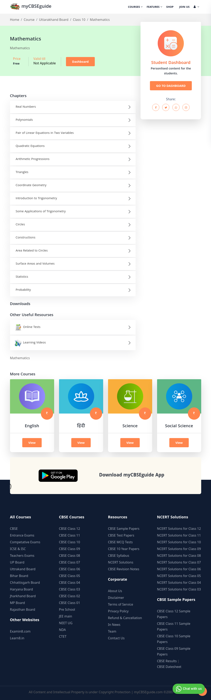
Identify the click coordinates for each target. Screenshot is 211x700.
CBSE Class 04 (69, 582)
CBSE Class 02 (69, 596)
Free (16, 63)
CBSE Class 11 (69, 535)
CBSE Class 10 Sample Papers (173, 639)
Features (154, 7)
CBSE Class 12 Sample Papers (173, 614)
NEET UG (66, 623)
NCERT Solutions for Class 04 (179, 582)
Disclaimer (116, 597)
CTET (63, 636)
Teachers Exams (22, 555)
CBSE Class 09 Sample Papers (173, 651)
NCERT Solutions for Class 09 (179, 549)
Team (112, 631)
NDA (62, 629)
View (32, 443)
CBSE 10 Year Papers (124, 549)
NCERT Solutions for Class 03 (179, 589)
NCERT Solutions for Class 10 (179, 542)
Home (14, 19)
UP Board (17, 562)
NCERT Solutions (120, 562)
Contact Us (116, 638)
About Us (115, 591)
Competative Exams (25, 542)
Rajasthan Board (22, 609)
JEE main (65, 616)
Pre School (67, 609)
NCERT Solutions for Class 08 (179, 555)
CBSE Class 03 (69, 589)
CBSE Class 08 (69, 555)
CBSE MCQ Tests (120, 542)
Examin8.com (20, 631)
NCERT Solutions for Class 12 (179, 528)
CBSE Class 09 (69, 549)
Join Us (184, 7)
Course (29, 19)
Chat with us (188, 689)
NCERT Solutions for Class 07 (179, 562)
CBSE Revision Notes (123, 569)
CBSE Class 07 (69, 562)
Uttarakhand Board (53, 19)
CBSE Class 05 (69, 576)
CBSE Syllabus (118, 555)
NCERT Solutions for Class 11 (179, 535)
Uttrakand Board (23, 569)
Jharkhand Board (23, 596)
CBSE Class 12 (69, 528)
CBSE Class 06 (69, 569)
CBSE (14, 528)
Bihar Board (19, 576)
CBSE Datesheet (169, 666)
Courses (135, 7)
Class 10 (79, 19)
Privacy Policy (118, 611)
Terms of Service (120, 604)
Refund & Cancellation (125, 618)
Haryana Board (21, 589)
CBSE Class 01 (69, 602)
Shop (170, 7)
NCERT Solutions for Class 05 (179, 576)
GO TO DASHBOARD (170, 86)
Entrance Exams (22, 535)
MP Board (17, 602)
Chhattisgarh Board (25, 582)
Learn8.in (17, 638)
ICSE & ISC (18, 549)
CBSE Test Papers (121, 535)
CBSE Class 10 (69, 542)
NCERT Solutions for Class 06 (179, 569)
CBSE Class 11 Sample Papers (173, 626)
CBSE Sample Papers (124, 528)
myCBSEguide (30, 7)
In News (114, 624)
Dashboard (80, 61)
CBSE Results (167, 661)
